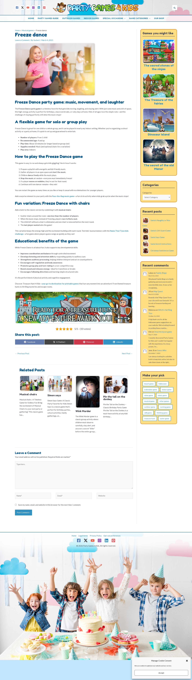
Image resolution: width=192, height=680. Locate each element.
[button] (187, 661)
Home (31, 18)
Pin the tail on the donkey (114, 398)
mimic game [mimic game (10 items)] (162, 395)
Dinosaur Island (158, 134)
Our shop (159, 18)
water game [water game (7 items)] (164, 418)
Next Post (127, 353)
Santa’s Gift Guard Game (161, 230)
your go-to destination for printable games (60, 284)
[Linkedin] (39, 7)
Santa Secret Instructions (161, 244)
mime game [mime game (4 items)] (148, 395)
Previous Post (22, 353)
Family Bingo (161, 273)
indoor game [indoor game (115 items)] (166, 389)
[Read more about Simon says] (59, 384)
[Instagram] (33, 7)
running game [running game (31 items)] (165, 407)
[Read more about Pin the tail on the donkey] (115, 384)
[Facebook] (17, 7)
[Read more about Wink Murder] (87, 391)
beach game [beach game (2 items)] (149, 384)
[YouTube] (28, 7)
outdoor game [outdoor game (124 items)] (149, 407)
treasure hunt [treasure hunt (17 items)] (149, 418)
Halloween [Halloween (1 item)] (162, 384)
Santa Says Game (158, 237)
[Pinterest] (44, 7)
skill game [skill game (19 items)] (148, 413)
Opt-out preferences (112, 536)
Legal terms (83, 536)
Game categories (139, 18)
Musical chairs (28, 394)
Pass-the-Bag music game (63, 196)
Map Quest (158, 291)
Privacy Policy (96, 536)
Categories (147, 193)
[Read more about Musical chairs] (32, 383)
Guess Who (161, 350)
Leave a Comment (22, 40)
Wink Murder (83, 411)
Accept (161, 673)
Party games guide (48, 18)
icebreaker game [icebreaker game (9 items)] (150, 389)
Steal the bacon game (163, 332)
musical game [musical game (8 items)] (149, 401)
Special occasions (114, 18)
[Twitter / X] (22, 7)
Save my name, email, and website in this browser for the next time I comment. (49, 505)
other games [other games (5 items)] (164, 401)
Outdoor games (71, 18)
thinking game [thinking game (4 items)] (162, 413)
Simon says (54, 395)
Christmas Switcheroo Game (162, 250)
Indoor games (91, 18)
